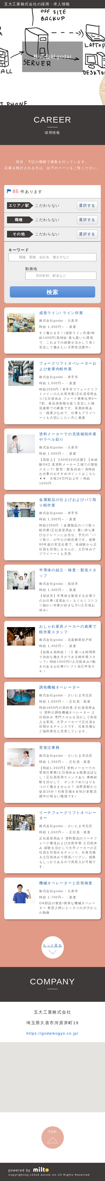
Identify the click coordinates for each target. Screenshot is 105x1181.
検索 (52, 292)
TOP (52, 1132)
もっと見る (52, 945)
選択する (87, 205)
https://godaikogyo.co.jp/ (52, 1033)
